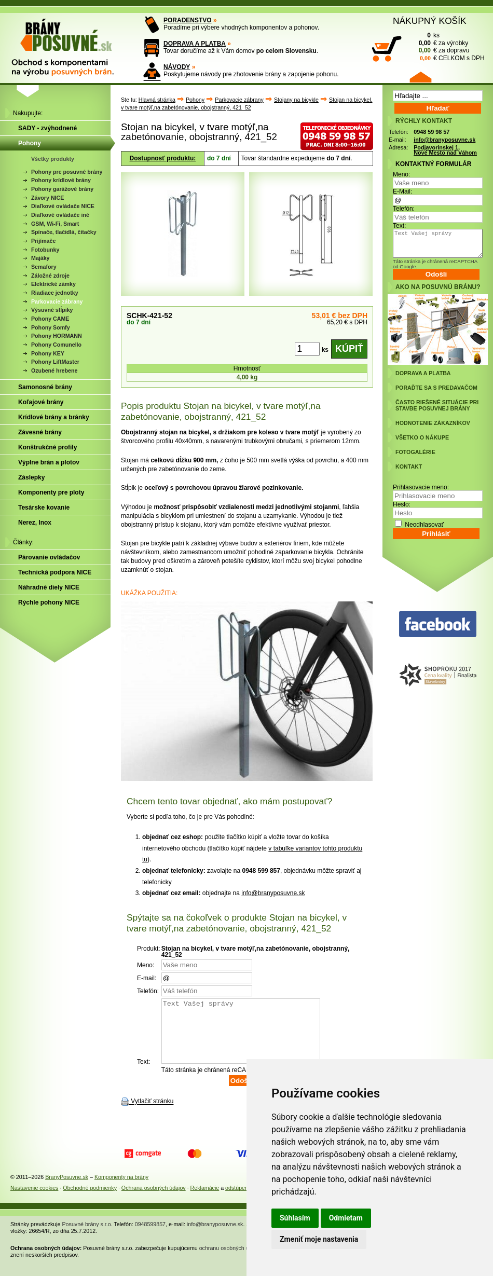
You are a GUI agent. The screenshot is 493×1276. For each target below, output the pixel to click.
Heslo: (401, 504)
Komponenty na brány (121, 1189)
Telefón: (404, 208)
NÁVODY (176, 67)
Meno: (401, 174)
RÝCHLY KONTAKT (423, 121)
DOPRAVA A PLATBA (194, 43)
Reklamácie (205, 1200)
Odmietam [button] (346, 1218)
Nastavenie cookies (34, 1200)
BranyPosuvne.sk (66, 1189)
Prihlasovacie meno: (421, 487)
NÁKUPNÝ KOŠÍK (430, 21)
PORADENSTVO (187, 20)
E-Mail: (402, 191)
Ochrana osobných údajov (153, 1200)
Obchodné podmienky (90, 1200)
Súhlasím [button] (295, 1218)
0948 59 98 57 (431, 132)
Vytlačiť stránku (152, 1114)
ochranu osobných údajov (230, 1260)
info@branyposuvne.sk (273, 893)
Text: (399, 225)
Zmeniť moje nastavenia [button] (319, 1239)
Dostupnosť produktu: (163, 158)
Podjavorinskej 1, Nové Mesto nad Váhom (445, 150)
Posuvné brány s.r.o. (87, 1236)
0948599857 (150, 1236)
